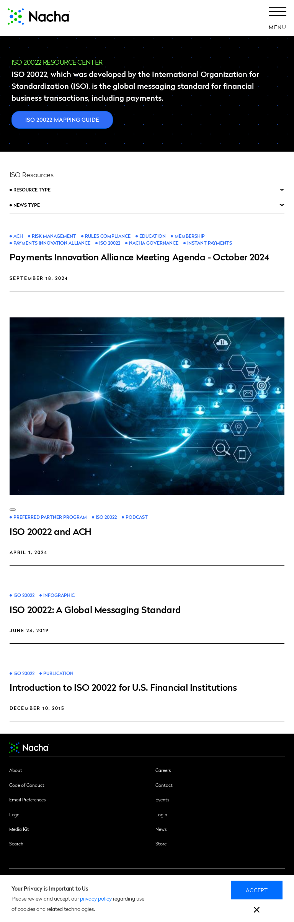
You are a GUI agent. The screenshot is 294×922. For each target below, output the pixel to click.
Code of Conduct (26, 785)
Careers (163, 770)
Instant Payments (209, 243)
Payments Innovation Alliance (51, 243)
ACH (18, 236)
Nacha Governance (153, 243)
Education (152, 236)
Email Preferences (27, 799)
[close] (256, 910)
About (15, 770)
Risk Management (54, 236)
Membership (190, 236)
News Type (26, 205)
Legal (15, 814)
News (161, 829)
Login (161, 814)
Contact (164, 785)
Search (16, 843)
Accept (257, 889)
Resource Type (32, 189)
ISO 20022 (109, 243)
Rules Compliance (108, 236)
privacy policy (96, 898)
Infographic (59, 595)
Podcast (137, 517)
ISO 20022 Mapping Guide (62, 119)
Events (162, 799)
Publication (58, 673)
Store (161, 843)
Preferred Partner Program (50, 517)
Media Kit (19, 829)
